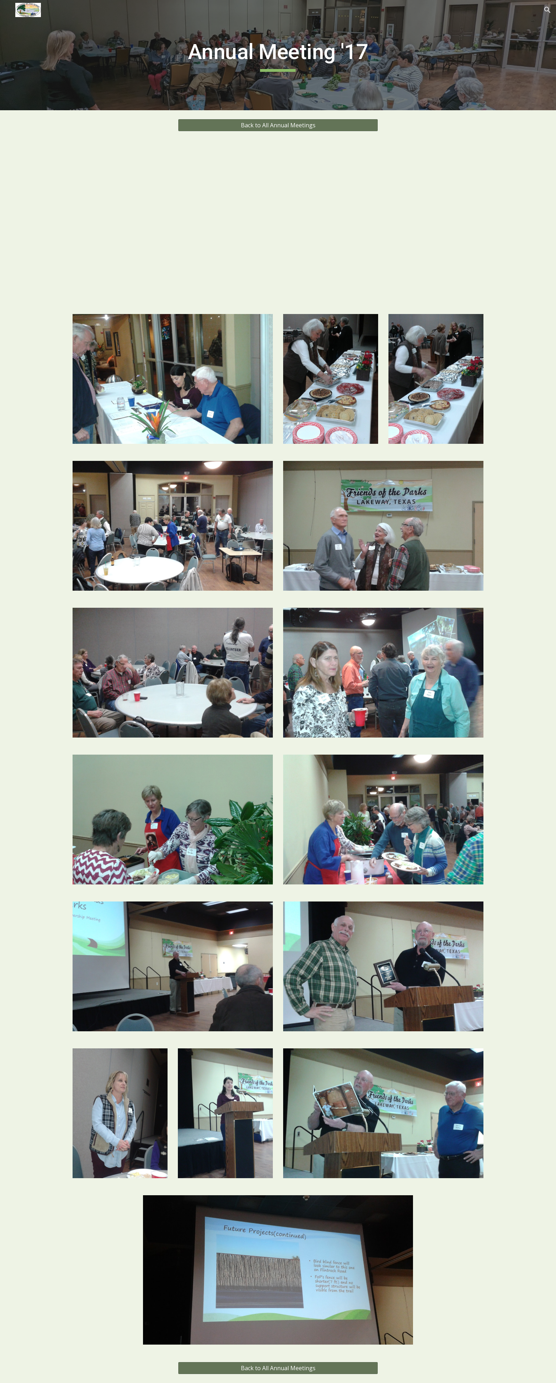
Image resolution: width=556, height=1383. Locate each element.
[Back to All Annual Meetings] (277, 125)
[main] (278, 55)
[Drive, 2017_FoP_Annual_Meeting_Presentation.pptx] (278, 223)
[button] (547, 9)
